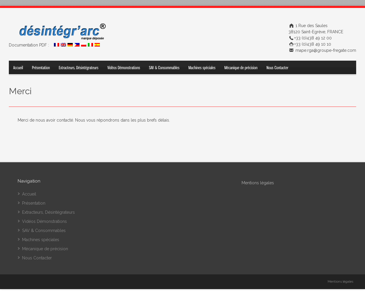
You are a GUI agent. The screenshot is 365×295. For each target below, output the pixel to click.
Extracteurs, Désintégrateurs (48, 212)
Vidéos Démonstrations (44, 221)
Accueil (29, 194)
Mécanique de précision (45, 248)
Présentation (33, 203)
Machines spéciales (40, 239)
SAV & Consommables (44, 230)
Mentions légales (340, 282)
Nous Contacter (37, 258)
